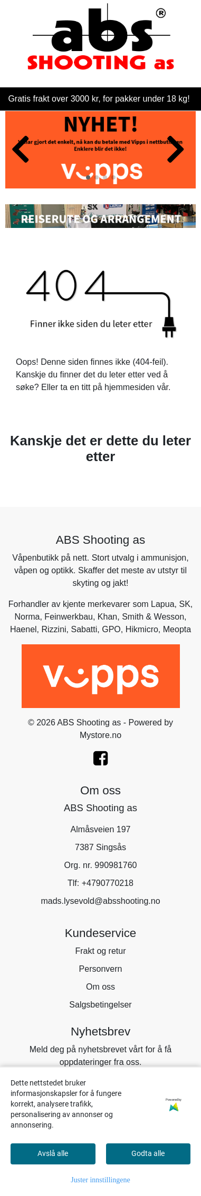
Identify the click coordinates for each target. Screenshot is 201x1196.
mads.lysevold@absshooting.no (100, 900)
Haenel (23, 629)
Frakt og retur (100, 950)
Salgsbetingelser (100, 1004)
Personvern (100, 968)
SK (184, 604)
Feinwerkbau (68, 616)
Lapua (163, 604)
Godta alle (148, 1153)
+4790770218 (107, 883)
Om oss (100, 986)
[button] (88, 177)
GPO (111, 629)
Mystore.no (100, 735)
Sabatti (84, 629)
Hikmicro (142, 629)
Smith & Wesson (153, 616)
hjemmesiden (129, 387)
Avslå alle (52, 1153)
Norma (27, 616)
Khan (107, 616)
